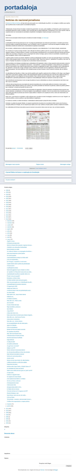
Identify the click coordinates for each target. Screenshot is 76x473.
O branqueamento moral (12, 382)
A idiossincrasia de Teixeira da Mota (15, 335)
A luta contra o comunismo (13, 319)
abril (8, 237)
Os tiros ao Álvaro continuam (14, 380)
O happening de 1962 (12, 286)
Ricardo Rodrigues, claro (13, 393)
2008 (7, 414)
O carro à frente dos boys (13, 304)
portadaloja (20, 7)
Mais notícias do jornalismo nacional (15, 354)
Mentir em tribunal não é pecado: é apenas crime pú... (19, 245)
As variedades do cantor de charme (15, 368)
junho (8, 233)
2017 (7, 208)
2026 (7, 190)
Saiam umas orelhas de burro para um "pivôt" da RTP (19, 370)
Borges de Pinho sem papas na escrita (16, 329)
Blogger (56, 470)
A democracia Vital (11, 385)
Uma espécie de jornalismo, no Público (16, 378)
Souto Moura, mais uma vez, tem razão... (16, 395)
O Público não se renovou (13, 389)
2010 (7, 410)
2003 (7, 423)
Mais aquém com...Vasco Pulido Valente (16, 294)
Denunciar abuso (9, 433)
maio (8, 235)
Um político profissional (12, 343)
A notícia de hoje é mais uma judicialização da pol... (19, 290)
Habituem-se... (10, 296)
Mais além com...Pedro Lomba (14, 300)
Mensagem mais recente (13, 164)
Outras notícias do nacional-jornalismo (16, 350)
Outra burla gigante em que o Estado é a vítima (18, 269)
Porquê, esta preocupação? (13, 276)
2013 (7, 217)
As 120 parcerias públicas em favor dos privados (18, 352)
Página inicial (40, 164)
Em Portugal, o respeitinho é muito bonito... (17, 261)
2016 (7, 210)
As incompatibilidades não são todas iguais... (17, 323)
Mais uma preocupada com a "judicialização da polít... (19, 282)
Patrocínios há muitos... (12, 364)
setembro (9, 227)
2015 (7, 212)
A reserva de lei (10, 265)
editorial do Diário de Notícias (14, 23)
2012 (7, 219)
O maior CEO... (10, 372)
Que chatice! (10, 308)
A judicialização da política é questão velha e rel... (18, 274)
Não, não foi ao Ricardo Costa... (14, 333)
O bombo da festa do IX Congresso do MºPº (17, 391)
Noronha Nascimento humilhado (14, 337)
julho (8, 231)
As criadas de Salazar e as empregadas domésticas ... (20, 251)
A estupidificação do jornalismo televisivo (16, 284)
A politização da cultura (12, 267)
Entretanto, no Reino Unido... (14, 278)
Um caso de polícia (11, 255)
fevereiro (9, 404)
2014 (7, 215)
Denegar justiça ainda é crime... (14, 387)
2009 (7, 412)
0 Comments (20, 148)
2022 (7, 198)
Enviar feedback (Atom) (41, 168)
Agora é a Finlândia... (12, 325)
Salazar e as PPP (11, 348)
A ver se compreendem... (13, 259)
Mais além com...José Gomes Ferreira (16, 317)
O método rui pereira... (12, 298)
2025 (7, 192)
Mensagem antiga (65, 164)
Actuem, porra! (10, 358)
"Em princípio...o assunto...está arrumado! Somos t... (19, 399)
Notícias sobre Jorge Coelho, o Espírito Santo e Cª (19, 366)
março (9, 239)
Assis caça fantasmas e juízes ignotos (16, 253)
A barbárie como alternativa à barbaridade (17, 247)
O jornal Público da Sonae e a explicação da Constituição (22, 172)
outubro (9, 225)
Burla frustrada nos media (13, 249)
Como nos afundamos (12, 327)
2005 (7, 418)
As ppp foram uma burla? (13, 346)
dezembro (9, 220)
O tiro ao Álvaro (10, 397)
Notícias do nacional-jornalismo (14, 356)
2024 (7, 194)
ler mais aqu (45, 37)
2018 (7, 206)
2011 (7, 408)
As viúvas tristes (11, 292)
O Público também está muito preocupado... (17, 280)
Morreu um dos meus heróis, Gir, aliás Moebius (18, 360)
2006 (7, 416)
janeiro (9, 406)
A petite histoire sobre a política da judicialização (18, 263)
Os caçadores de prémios (13, 331)
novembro (9, 222)
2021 (7, 200)
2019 (7, 204)
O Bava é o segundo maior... (13, 374)
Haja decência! (10, 339)
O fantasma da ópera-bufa (13, 243)
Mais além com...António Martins (14, 321)
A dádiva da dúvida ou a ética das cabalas (17, 362)
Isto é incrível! (10, 302)
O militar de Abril (11, 341)
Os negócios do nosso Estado (14, 376)
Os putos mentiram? (10, 179)
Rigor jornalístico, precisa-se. (14, 306)
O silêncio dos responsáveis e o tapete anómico (18, 401)
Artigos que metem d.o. (12, 288)
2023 (7, 196)
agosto (9, 229)
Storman (42, 470)
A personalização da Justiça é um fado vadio (17, 257)
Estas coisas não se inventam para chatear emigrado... (20, 315)
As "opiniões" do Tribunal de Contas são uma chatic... (19, 272)
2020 (7, 202)
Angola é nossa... (11, 241)
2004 (7, 421)
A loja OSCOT (10, 311)
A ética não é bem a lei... (13, 313)
